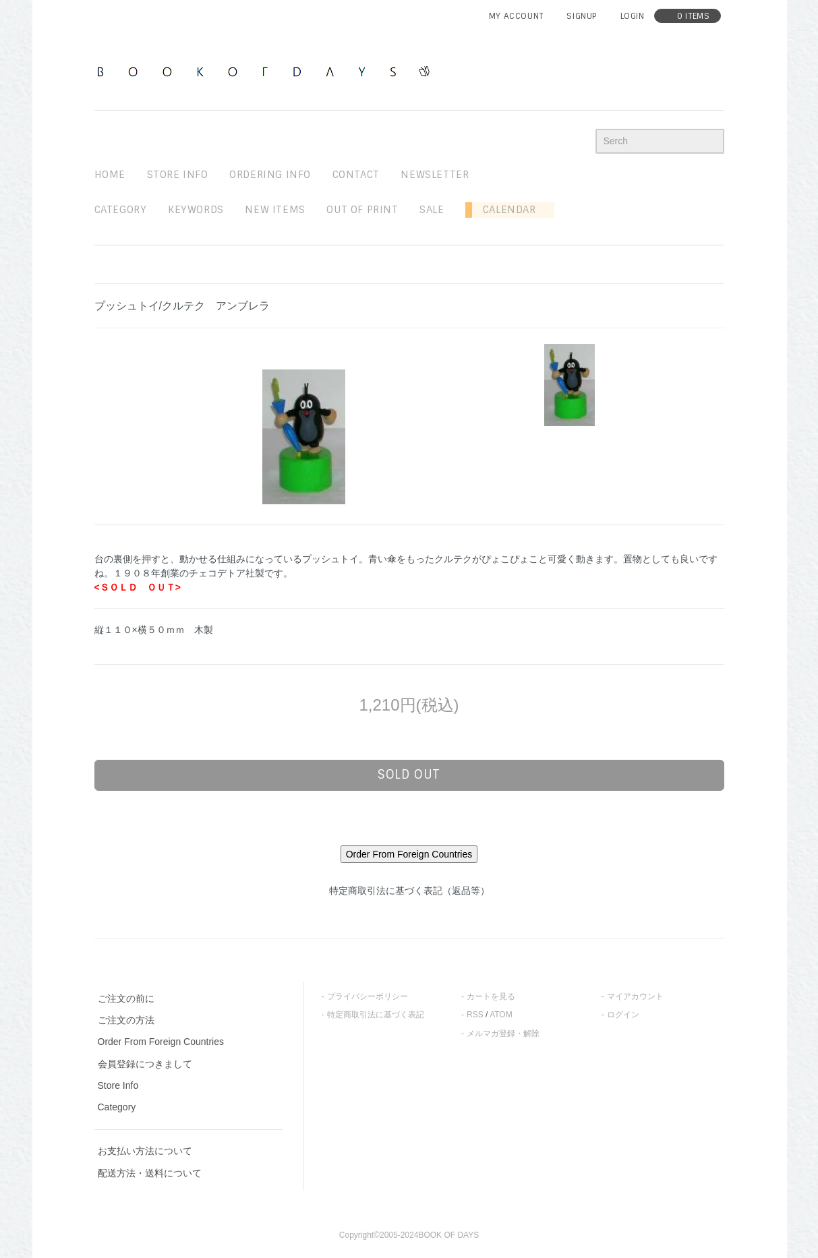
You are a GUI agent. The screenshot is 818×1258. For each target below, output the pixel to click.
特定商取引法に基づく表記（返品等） (409, 890)
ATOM (501, 1014)
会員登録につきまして (145, 1063)
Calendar (503, 209)
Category (120, 209)
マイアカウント (635, 996)
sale (431, 209)
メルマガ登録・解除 (503, 1033)
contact (356, 174)
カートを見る (491, 996)
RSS (475, 1014)
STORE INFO (177, 174)
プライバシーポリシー (367, 996)
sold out (409, 775)
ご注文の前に (126, 998)
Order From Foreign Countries (161, 1041)
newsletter (435, 174)
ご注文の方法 (126, 1020)
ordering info (270, 174)
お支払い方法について (145, 1150)
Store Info (118, 1085)
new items (275, 209)
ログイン (623, 1014)
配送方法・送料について (150, 1173)
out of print (362, 209)
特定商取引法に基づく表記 (375, 1014)
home (109, 174)
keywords (196, 209)
